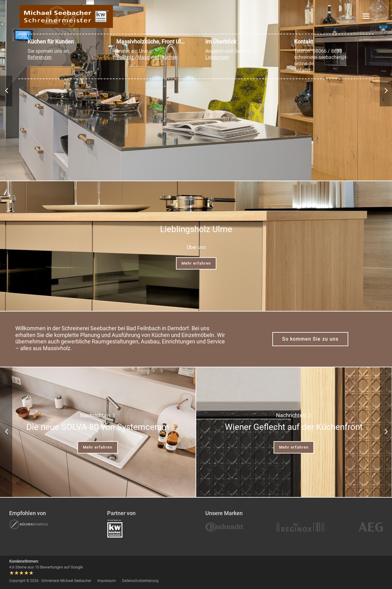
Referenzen (40, 57)
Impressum (106, 581)
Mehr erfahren (196, 263)
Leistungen (217, 57)
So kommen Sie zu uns (310, 339)
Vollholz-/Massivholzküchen (146, 57)
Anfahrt (302, 70)
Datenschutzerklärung (140, 581)
